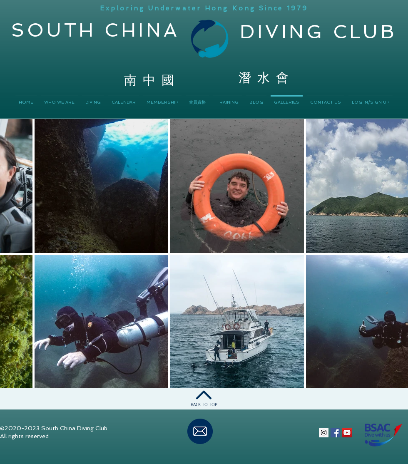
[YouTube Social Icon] (347, 432)
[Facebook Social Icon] (335, 432)
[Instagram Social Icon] (323, 432)
